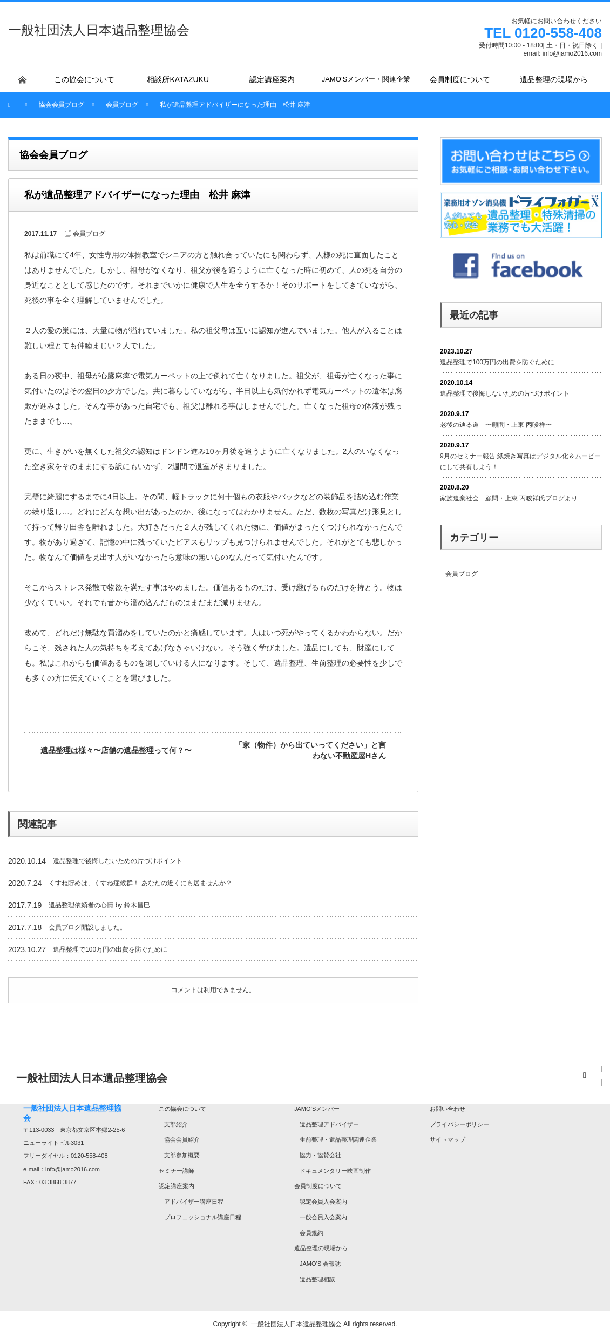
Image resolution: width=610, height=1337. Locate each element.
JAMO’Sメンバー (317, 1108)
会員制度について (318, 1186)
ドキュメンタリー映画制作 (335, 1171)
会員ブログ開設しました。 (87, 927)
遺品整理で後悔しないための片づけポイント (117, 861)
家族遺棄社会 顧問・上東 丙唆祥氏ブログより (509, 498)
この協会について (182, 1108)
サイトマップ (447, 1139)
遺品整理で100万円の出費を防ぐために (110, 949)
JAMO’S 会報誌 (320, 1263)
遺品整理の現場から (321, 1248)
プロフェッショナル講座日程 (202, 1217)
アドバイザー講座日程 (193, 1201)
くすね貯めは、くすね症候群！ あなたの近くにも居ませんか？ (140, 883)
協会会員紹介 (182, 1139)
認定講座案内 (176, 1186)
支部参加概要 (182, 1155)
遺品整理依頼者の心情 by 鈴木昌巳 (99, 905)
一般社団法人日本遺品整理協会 (98, 30)
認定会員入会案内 (323, 1201)
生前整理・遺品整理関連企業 (338, 1139)
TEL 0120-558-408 (543, 33)
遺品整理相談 (317, 1279)
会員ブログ (89, 233)
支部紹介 (176, 1124)
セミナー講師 (176, 1171)
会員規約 (311, 1233)
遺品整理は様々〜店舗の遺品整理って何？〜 (116, 750)
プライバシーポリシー (459, 1124)
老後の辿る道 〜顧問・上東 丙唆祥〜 (496, 425)
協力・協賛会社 (320, 1155)
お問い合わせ (447, 1108)
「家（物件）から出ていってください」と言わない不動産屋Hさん (310, 750)
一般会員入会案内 (323, 1217)
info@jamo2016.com (572, 53)
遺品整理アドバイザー (329, 1124)
